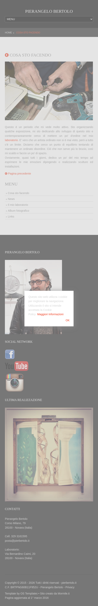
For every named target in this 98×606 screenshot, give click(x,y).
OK (68, 320)
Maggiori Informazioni (50, 314)
